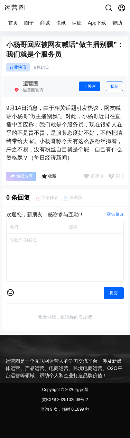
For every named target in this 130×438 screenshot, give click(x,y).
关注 (89, 86)
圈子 (29, 23)
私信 (114, 86)
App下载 (97, 23)
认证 (77, 23)
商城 (45, 23)
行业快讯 (18, 67)
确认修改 (115, 214)
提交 (114, 293)
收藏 (48, 176)
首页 (13, 23)
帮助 (117, 23)
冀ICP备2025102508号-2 (65, 399)
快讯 (61, 23)
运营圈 (81, 389)
